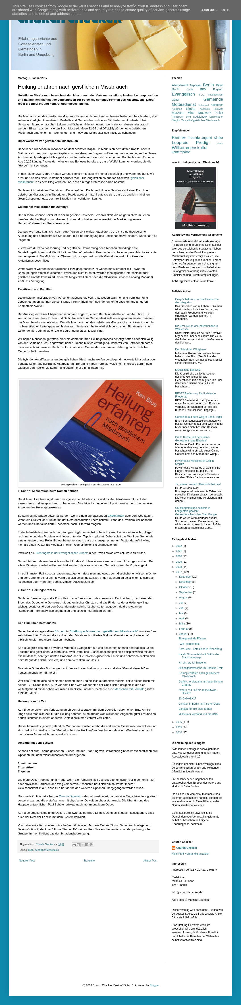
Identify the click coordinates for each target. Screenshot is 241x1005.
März (182, 623)
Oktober (184, 587)
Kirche (190, 108)
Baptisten (195, 85)
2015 (179, 727)
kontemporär (181, 152)
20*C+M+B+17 (187, 698)
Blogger (154, 985)
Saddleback (200, 116)
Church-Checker (186, 847)
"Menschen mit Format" (128, 689)
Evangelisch (183, 94)
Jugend (207, 137)
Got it (225, 10)
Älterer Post (150, 860)
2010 (179, 732)
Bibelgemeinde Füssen (192, 638)
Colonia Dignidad (70, 796)
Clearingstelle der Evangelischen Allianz (61, 553)
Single (220, 143)
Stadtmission (216, 116)
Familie (179, 137)
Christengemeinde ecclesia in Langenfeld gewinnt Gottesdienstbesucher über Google (196, 511)
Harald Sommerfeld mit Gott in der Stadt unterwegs (199, 656)
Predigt (203, 142)
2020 (179, 556)
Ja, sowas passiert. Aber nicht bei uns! (198, 484)
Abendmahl (180, 85)
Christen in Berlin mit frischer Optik (199, 703)
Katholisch (217, 104)
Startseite (89, 860)
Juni (182, 608)
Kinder (218, 137)
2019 (179, 561)
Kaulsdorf (177, 109)
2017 (179, 572)
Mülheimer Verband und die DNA (198, 714)
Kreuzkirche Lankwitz (187, 369)
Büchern (59, 631)
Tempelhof (187, 120)
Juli (181, 602)
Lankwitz (218, 109)
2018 (179, 566)
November (185, 581)
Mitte (191, 112)
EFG (203, 89)
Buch (31, 850)
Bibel (219, 85)
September (186, 592)
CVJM (190, 89)
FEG (201, 94)
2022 (179, 545)
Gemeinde (213, 99)
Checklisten (116, 515)
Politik (219, 112)
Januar (183, 634)
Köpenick (205, 109)
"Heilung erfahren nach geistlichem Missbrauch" (104, 631)
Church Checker (70, 20)
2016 (179, 722)
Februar (184, 628)
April (182, 618)
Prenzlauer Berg (181, 116)
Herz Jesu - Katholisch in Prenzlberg (200, 649)
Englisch (218, 89)
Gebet (175, 99)
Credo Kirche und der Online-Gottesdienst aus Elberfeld (192, 439)
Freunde (194, 137)
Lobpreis (180, 142)
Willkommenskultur (190, 147)
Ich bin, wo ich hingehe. (192, 662)
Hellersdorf (203, 105)
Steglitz (176, 120)
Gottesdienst (184, 104)
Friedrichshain (215, 94)
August (183, 597)
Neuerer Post (27, 860)
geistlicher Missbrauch (47, 850)
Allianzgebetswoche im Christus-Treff (200, 668)
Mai (181, 613)
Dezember (185, 576)
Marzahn (178, 112)
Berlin (208, 85)
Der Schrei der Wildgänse (190, 349)
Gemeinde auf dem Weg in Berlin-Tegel (198, 416)
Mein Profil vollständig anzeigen (191, 853)
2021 (179, 551)
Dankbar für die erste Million (195, 708)
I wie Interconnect (189, 643)
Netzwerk (204, 112)
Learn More (209, 10)
